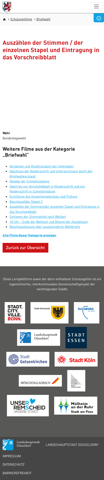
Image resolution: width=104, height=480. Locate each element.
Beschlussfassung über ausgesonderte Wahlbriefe (44, 226)
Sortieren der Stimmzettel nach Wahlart (37, 216)
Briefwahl (43, 19)
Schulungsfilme (21, 19)
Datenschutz (13, 464)
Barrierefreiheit (17, 473)
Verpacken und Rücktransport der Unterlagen (41, 166)
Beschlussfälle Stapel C (26, 201)
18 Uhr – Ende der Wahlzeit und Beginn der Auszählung (48, 222)
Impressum (12, 456)
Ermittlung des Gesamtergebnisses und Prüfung (43, 196)
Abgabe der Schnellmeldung (29, 181)
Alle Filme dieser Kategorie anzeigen (29, 235)
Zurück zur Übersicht (25, 247)
